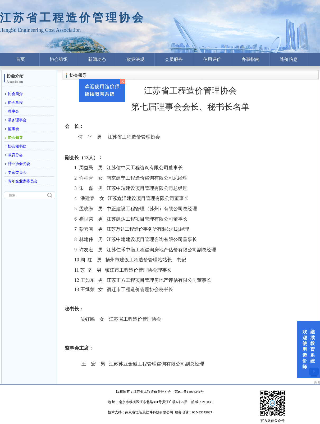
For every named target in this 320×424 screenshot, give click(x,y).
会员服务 (174, 59)
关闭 (317, 382)
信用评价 (212, 59)
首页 (20, 59)
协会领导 (15, 138)
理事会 (13, 111)
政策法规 (135, 59)
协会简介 (15, 94)
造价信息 (289, 59)
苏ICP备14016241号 (189, 392)
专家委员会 (17, 173)
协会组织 (59, 59)
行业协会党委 (19, 164)
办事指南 (250, 59)
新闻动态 (97, 59)
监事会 (13, 129)
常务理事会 (17, 120)
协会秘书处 (17, 146)
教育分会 (15, 155)
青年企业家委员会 (23, 181)
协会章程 (15, 103)
